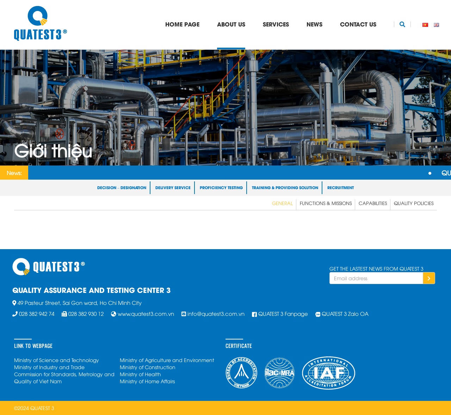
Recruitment (340, 187)
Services (276, 24)
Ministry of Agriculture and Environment (167, 359)
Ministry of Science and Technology (56, 359)
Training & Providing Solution (285, 187)
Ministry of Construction (147, 366)
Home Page (182, 24)
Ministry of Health (140, 374)
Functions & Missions (326, 203)
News (314, 24)
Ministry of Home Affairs (147, 381)
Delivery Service (173, 187)
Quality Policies (413, 203)
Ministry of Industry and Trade (49, 366)
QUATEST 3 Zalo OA (345, 313)
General (282, 203)
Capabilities (373, 203)
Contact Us (358, 24)
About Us (231, 24)
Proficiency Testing (221, 187)
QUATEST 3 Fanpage (283, 313)
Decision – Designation (121, 187)
